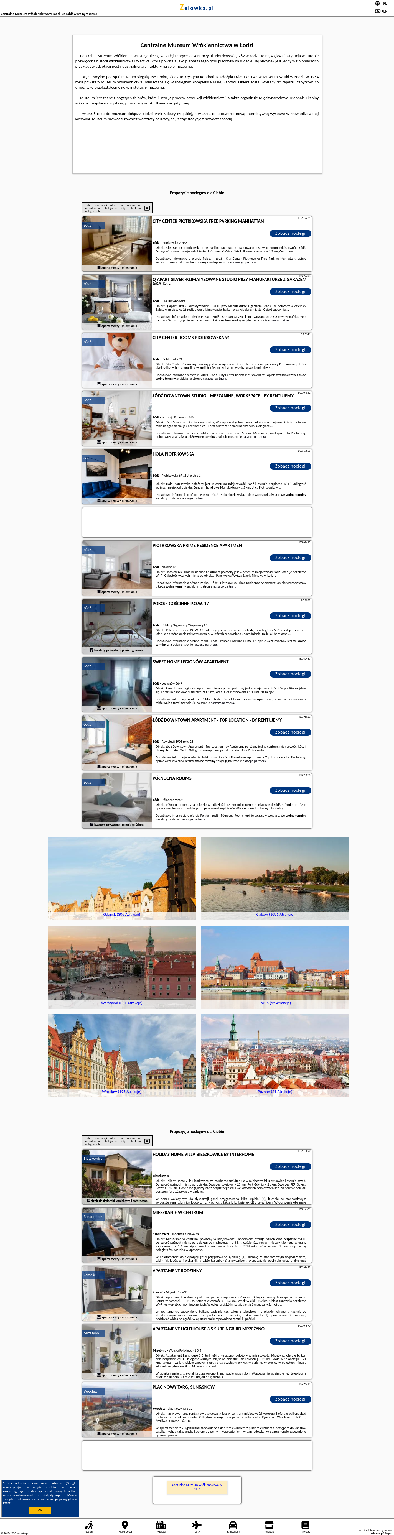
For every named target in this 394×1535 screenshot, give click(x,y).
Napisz (389, 1533)
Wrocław (91, 1391)
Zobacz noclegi (290, 233)
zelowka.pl (197, 8)
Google (72, 1483)
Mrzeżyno (91, 1333)
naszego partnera (245, 262)
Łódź (87, 225)
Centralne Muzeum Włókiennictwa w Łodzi (197, 1487)
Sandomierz (93, 1216)
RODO (7, 1503)
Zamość (90, 1275)
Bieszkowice (93, 1158)
